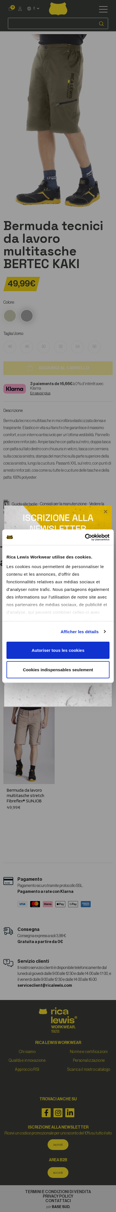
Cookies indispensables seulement (58, 669)
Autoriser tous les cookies (58, 650)
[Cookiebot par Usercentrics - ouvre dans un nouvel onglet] (85, 537)
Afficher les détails (80, 631)
